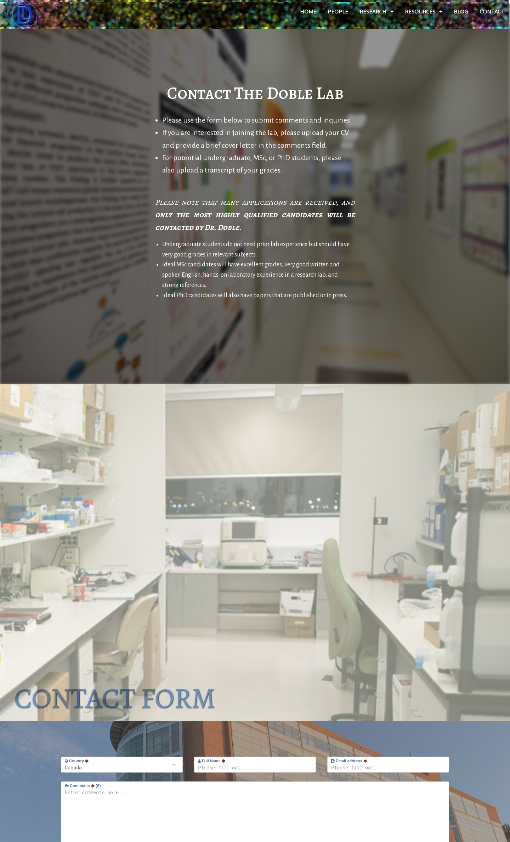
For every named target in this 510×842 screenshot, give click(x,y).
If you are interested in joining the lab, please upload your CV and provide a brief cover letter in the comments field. (255, 139)
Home (308, 11)
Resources (423, 11)
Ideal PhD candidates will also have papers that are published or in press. (254, 295)
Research (376, 11)
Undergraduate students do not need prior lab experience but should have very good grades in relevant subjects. (256, 249)
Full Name (211, 761)
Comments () (83, 785)
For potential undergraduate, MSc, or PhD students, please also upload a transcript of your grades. (251, 164)
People (338, 11)
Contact (492, 11)
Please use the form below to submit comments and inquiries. (257, 120)
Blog (461, 11)
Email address (349, 761)
